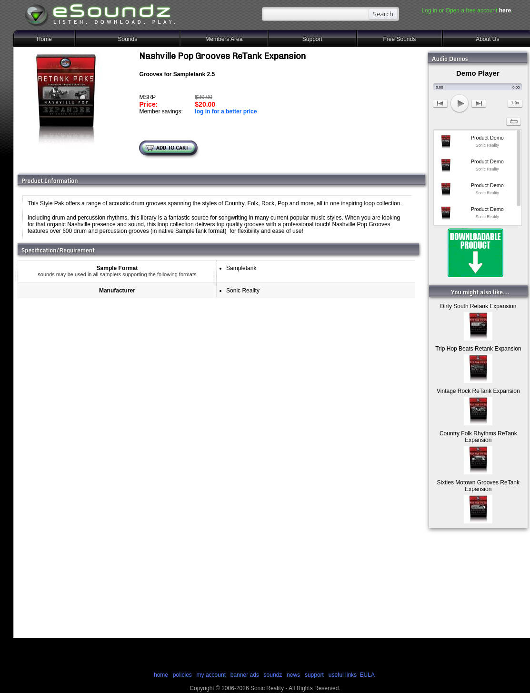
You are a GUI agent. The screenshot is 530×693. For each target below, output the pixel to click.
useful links (343, 675)
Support (312, 39)
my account (211, 675)
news (293, 675)
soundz (273, 675)
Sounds (127, 39)
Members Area (223, 39)
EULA (367, 675)
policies (182, 675)
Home (44, 39)
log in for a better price (226, 111)
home (161, 675)
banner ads (244, 675)
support (315, 675)
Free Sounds (399, 39)
